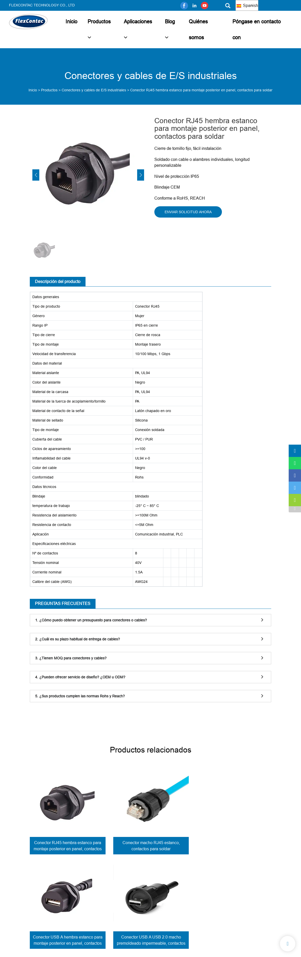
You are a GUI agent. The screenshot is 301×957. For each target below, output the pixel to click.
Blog (170, 21)
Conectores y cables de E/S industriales (94, 90)
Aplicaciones (138, 21)
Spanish (247, 5)
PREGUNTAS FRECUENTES (62, 603)
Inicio (71, 21)
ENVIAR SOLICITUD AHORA (188, 212)
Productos (99, 21)
